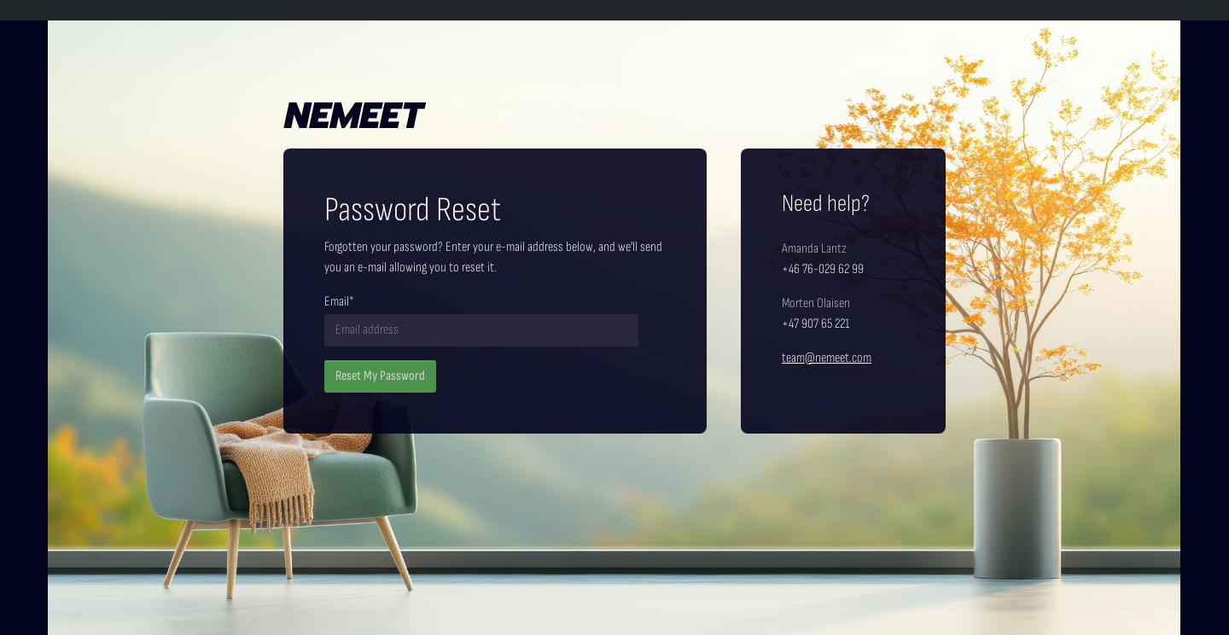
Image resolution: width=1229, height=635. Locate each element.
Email (339, 302)
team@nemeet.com (826, 358)
